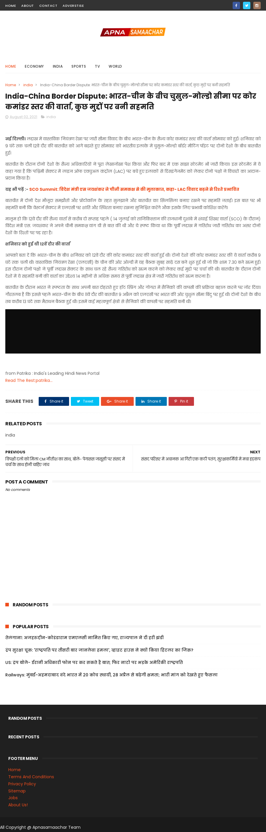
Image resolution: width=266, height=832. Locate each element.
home (10, 5)
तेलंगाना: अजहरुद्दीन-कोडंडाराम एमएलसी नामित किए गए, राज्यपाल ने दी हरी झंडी (84, 638)
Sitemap (17, 791)
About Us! (18, 805)
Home (10, 66)
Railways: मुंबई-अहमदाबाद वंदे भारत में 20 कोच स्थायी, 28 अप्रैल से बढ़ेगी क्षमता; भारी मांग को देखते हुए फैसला (111, 675)
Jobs (13, 798)
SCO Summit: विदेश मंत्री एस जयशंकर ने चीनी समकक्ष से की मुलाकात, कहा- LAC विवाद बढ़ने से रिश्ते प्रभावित (134, 189)
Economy (34, 66)
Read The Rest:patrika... (29, 380)
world (115, 66)
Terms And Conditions (31, 777)
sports (78, 66)
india (58, 66)
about (27, 5)
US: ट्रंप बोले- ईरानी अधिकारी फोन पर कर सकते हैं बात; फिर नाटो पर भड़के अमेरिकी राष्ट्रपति (94, 662)
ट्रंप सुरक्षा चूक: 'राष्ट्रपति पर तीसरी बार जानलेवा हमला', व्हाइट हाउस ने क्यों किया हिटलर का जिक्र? (99, 650)
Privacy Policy (22, 784)
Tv (97, 66)
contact (48, 5)
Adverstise (73, 5)
